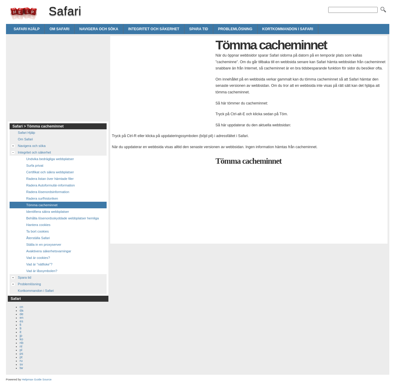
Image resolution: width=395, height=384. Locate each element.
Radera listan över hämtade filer (50, 178)
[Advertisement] (162, 80)
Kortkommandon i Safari (287, 29)
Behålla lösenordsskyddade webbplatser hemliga (62, 218)
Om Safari (59, 29)
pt (21, 357)
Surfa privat (34, 165)
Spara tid (198, 29)
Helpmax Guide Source (37, 379)
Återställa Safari (38, 238)
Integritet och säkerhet (153, 29)
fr (21, 328)
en (21, 317)
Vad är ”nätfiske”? (39, 264)
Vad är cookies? (38, 257)
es (21, 321)
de (21, 314)
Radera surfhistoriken (42, 198)
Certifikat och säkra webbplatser (50, 172)
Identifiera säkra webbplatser (47, 211)
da (21, 310)
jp (21, 335)
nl (21, 346)
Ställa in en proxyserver (43, 244)
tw (21, 368)
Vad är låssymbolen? (41, 271)
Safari (23, 13)
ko (21, 339)
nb (21, 342)
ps (21, 353)
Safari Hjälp (27, 29)
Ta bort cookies (37, 231)
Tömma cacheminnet (41, 205)
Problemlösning (235, 29)
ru (21, 360)
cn (21, 307)
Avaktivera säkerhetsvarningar (48, 251)
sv (21, 364)
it (21, 332)
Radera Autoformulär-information (50, 185)
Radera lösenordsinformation (47, 192)
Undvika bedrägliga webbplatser (50, 159)
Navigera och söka (98, 29)
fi (21, 325)
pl (21, 350)
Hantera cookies (38, 225)
